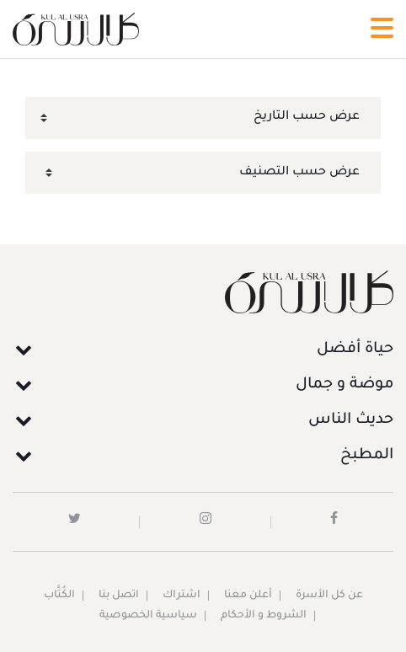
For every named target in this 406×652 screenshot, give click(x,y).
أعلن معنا (248, 595)
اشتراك (181, 595)
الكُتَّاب (59, 595)
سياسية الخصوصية (148, 616)
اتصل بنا (119, 595)
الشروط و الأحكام (264, 616)
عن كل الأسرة (329, 595)
